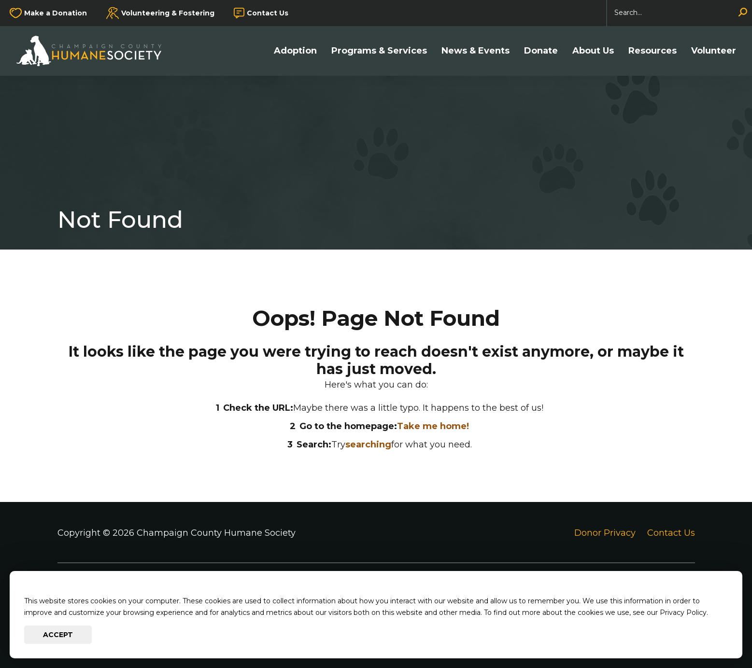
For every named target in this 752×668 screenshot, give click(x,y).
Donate (541, 51)
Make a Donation (55, 13)
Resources (652, 51)
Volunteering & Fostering (167, 13)
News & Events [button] (475, 51)
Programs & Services (379, 51)
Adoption (295, 51)
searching (368, 444)
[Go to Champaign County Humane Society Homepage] (93, 51)
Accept (58, 634)
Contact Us (267, 13)
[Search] (679, 13)
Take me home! (433, 426)
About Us (593, 51)
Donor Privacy (605, 533)
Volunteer (713, 51)
